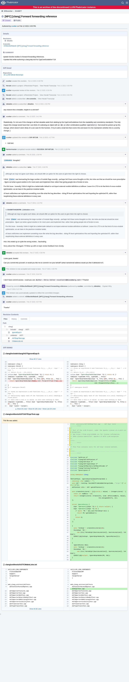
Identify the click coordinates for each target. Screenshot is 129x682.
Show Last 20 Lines (49, 409)
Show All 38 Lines (35, 609)
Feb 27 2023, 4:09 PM (37, 253)
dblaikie (9, 41)
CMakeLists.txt (17, 341)
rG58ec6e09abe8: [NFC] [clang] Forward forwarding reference (26, 46)
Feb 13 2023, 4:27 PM (47, 137)
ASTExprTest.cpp (18, 338)
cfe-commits (31, 99)
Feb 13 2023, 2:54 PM (42, 104)
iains (29, 167)
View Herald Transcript (48, 86)
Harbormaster (11, 149)
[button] (127, 3)
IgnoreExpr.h (16, 332)
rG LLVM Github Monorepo (13, 75)
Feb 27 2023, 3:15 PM (34, 203)
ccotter (14, 26)
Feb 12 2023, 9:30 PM (35, 81)
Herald (8, 86)
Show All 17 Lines (35, 359)
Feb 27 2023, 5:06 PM (34, 274)
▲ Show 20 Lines (21, 409)
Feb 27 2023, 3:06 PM (40, 167)
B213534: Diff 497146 (45, 149)
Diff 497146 (33, 137)
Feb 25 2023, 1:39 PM (34, 155)
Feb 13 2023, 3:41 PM (34, 116)
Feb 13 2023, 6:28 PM (62, 149)
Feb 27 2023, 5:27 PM (14, 289)
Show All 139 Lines (34, 409)
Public (18, 20)
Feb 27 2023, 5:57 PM (34, 302)
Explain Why (107, 286)
